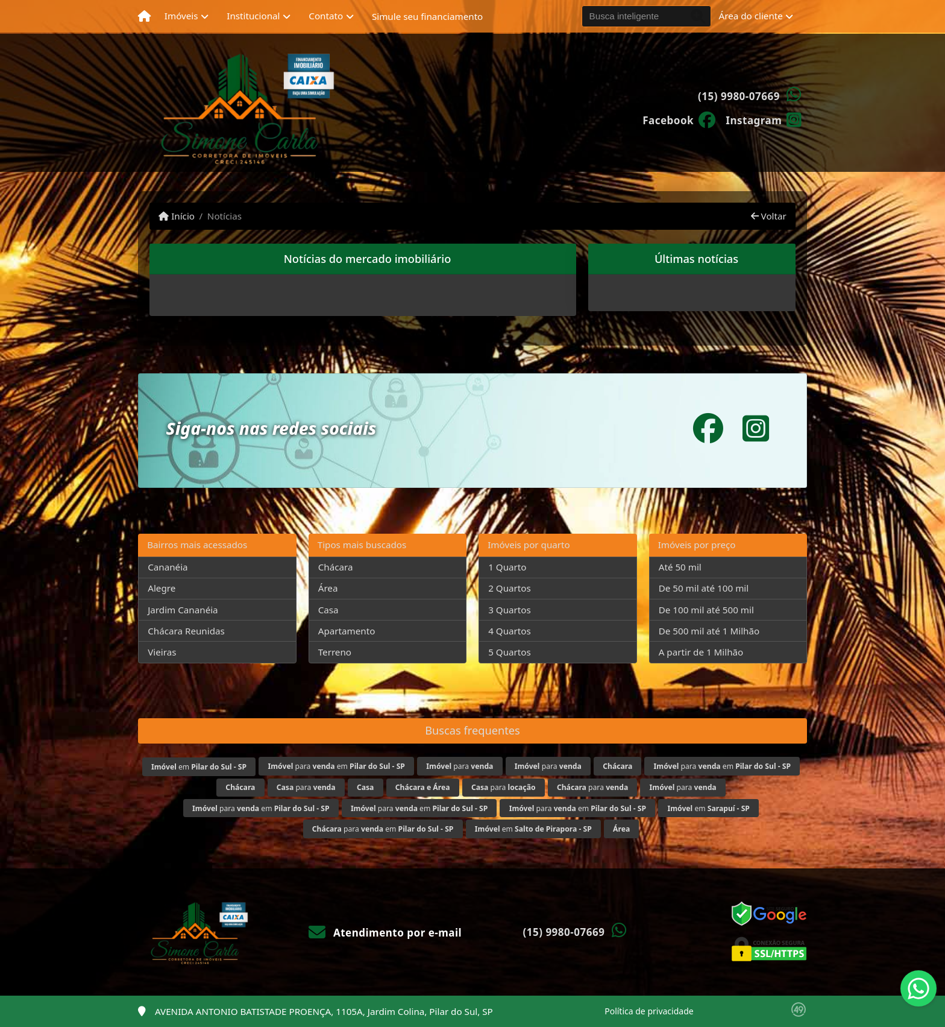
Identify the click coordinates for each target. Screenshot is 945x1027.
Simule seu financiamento (427, 16)
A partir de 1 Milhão (701, 652)
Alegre (161, 588)
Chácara (335, 567)
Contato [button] (326, 16)
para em (336, 766)
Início (177, 216)
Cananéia (167, 567)
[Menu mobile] (144, 16)
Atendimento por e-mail (385, 933)
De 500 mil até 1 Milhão (709, 631)
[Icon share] (679, 119)
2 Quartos (509, 588)
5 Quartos (509, 652)
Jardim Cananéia (183, 610)
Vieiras (162, 652)
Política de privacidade (648, 1011)
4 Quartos (509, 631)
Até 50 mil (680, 567)
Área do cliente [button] (751, 16)
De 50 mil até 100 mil (704, 588)
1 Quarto (507, 567)
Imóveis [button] (181, 16)
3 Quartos (509, 610)
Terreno (334, 652)
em (198, 767)
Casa (328, 610)
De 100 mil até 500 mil (706, 610)
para (459, 766)
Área (328, 588)
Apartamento (346, 631)
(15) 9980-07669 (739, 96)
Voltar (768, 216)
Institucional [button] (253, 16)
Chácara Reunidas (186, 631)
